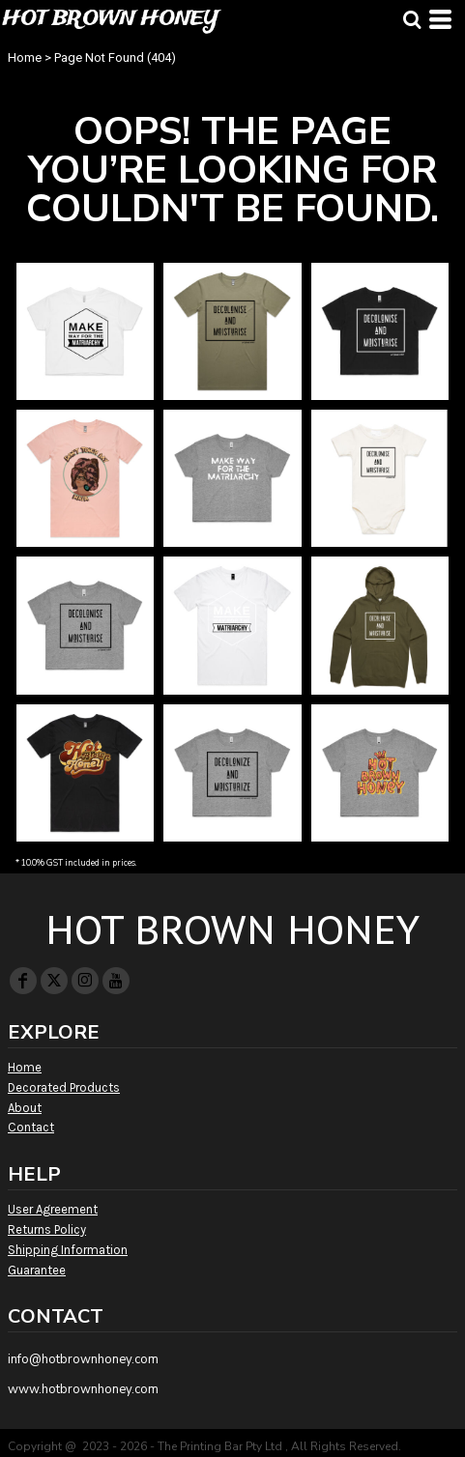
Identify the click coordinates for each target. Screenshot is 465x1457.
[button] (411, 19)
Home (25, 57)
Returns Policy (47, 1229)
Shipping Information (68, 1250)
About (25, 1107)
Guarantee (37, 1270)
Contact (31, 1127)
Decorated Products (64, 1087)
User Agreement (53, 1209)
